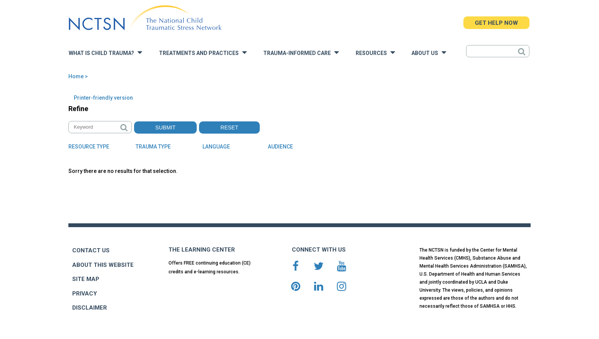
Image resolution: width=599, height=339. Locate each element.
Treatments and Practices (203, 52)
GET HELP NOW (496, 22)
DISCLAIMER (89, 307)
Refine (78, 109)
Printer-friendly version (103, 98)
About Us (428, 52)
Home (76, 76)
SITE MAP (85, 279)
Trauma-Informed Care (301, 52)
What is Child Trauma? (105, 52)
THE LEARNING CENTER (201, 249)
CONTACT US (91, 250)
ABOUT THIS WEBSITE (103, 265)
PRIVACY (84, 293)
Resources (375, 52)
